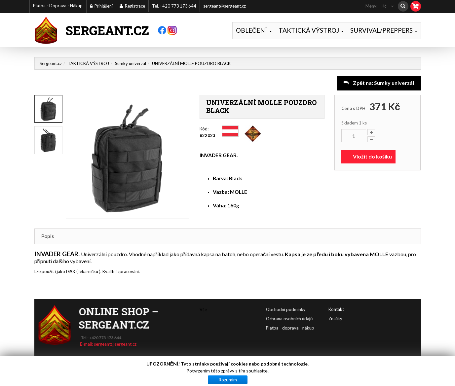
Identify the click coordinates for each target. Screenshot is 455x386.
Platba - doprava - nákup (324, 328)
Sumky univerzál (130, 63)
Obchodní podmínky (320, 309)
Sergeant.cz (51, 63)
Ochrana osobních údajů (323, 318)
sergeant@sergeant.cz (224, 6)
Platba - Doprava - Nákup (58, 5)
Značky (335, 309)
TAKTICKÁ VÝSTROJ (311, 30)
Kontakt (336, 299)
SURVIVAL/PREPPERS (383, 30)
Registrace (132, 6)
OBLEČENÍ (254, 30)
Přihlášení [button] (101, 6)
